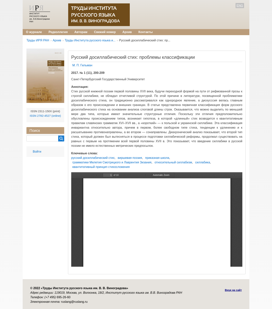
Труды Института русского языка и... (90, 40)
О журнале (34, 32)
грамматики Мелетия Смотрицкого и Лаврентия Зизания (111, 162)
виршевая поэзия (130, 157)
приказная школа (157, 157)
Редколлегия (58, 32)
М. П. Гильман (82, 65)
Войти (37, 151)
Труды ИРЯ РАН (37, 40)
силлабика (202, 162)
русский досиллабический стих (93, 157)
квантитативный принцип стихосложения (101, 166)
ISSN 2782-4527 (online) (45, 115)
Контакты (145, 32)
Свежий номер (105, 32)
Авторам (80, 32)
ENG (239, 5)
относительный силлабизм (173, 162)
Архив (127, 32)
